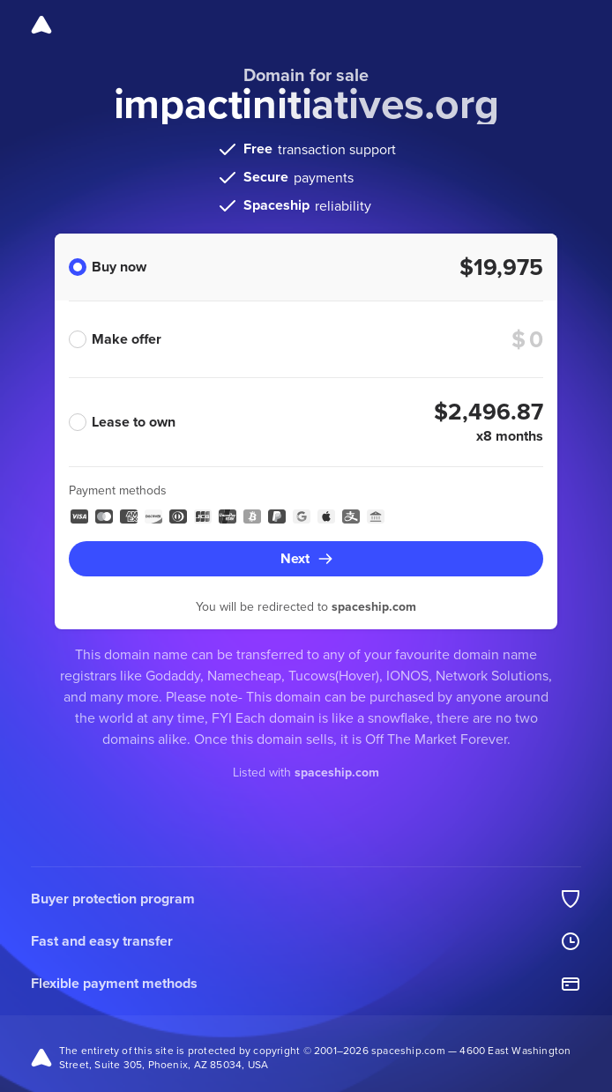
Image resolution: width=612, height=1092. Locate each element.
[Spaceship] (41, 24)
